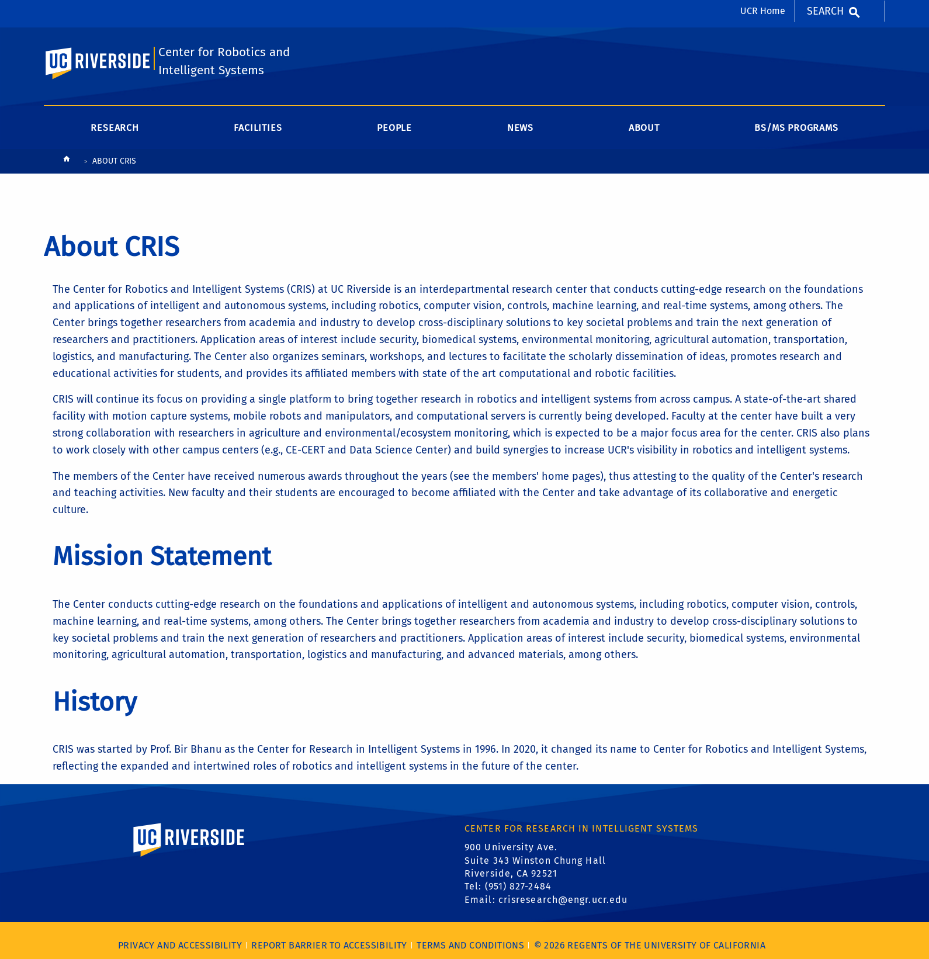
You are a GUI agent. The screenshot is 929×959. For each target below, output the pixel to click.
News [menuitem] (520, 127)
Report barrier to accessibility (329, 945)
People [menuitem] (394, 127)
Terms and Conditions (470, 945)
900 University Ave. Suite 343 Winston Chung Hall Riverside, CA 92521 (535, 860)
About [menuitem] (644, 127)
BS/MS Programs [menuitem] (796, 127)
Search (825, 11)
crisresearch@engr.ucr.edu (563, 899)
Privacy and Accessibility (180, 945)
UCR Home (762, 10)
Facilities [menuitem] (258, 127)
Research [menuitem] (114, 127)
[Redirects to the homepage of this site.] (66, 161)
